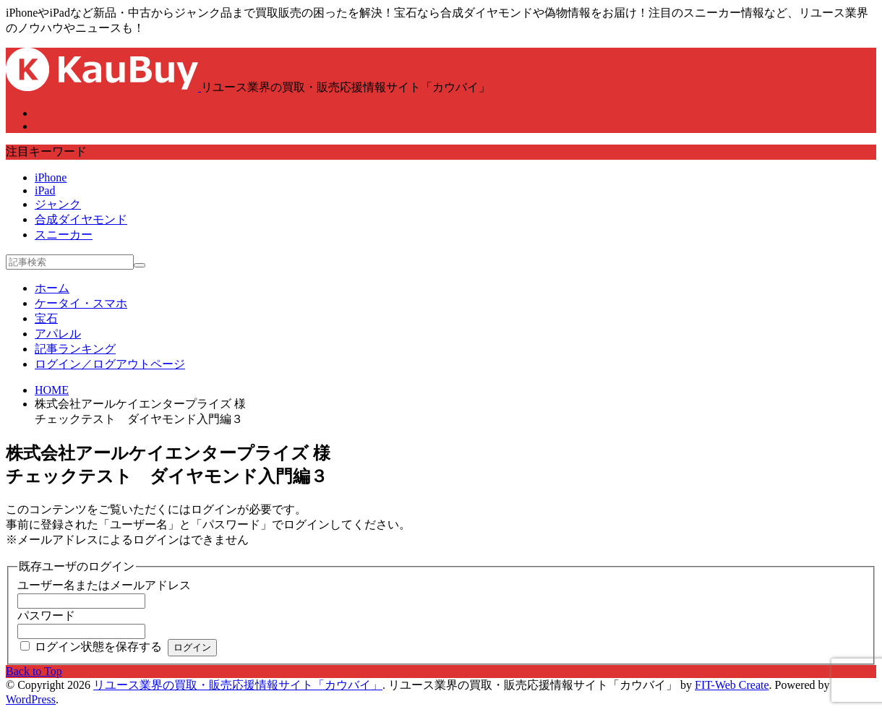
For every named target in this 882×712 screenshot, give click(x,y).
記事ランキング (75, 349)
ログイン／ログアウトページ (110, 364)
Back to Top (34, 671)
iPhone (51, 177)
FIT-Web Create (732, 685)
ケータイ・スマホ (81, 303)
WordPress (31, 699)
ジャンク (58, 204)
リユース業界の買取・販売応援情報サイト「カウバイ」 (237, 685)
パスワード (46, 615)
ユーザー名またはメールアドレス (104, 585)
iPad (45, 190)
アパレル (58, 333)
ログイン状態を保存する (98, 646)
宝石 (46, 318)
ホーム (52, 288)
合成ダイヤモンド (81, 219)
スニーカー (64, 234)
